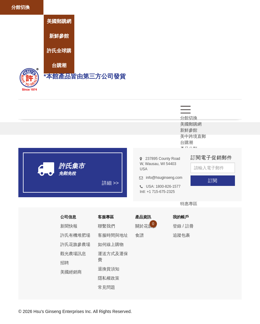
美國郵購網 (191, 124)
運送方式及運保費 (113, 256)
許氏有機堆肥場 (75, 235)
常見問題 (106, 287)
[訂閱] (213, 180)
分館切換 (20, 7)
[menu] (185, 109)
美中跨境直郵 (193, 136)
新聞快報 (68, 226)
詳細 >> (110, 183)
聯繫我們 (106, 226)
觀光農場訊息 (73, 253)
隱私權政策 (108, 278)
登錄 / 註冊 (183, 226)
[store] (59, 3)
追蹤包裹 (181, 235)
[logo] (29, 78)
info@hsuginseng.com (164, 177)
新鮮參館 (188, 130)
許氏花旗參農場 (75, 244)
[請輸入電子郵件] (213, 168)
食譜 (139, 235)
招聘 (64, 262)
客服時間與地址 (113, 235)
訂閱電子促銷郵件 (211, 157)
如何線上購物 (111, 244)
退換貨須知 (108, 268)
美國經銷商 (71, 271)
